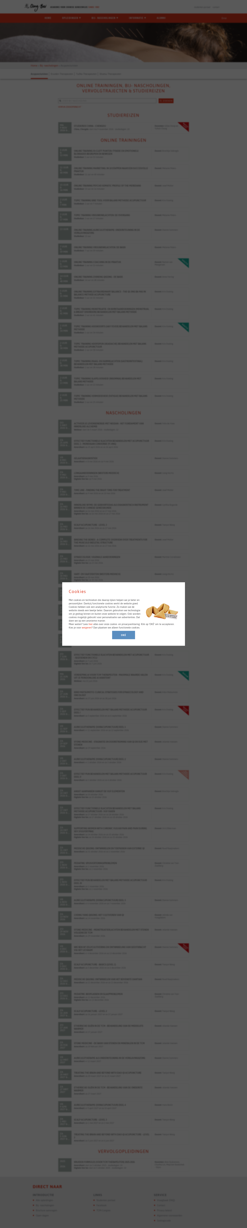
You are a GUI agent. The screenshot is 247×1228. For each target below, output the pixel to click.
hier (91, 624)
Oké (123, 635)
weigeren (86, 627)
